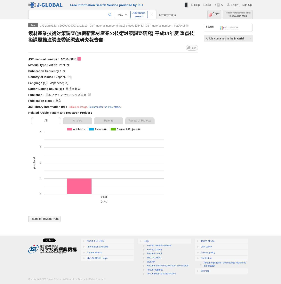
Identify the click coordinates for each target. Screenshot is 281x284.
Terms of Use (208, 241)
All (46, 120)
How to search (154, 249)
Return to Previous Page (44, 218)
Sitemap (205, 271)
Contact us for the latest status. (105, 107)
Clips (216, 15)
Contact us (206, 258)
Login (234, 4)
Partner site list (94, 252)
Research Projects (140, 120)
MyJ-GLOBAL (154, 257)
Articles (77, 120)
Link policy (206, 246)
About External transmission (161, 273)
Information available (97, 246)
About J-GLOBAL (96, 241)
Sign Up (247, 4)
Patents (108, 120)
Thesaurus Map (238, 14)
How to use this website (159, 245)
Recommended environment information (167, 265)
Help (197, 4)
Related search (155, 253)
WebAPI (151, 261)
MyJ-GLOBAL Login (97, 258)
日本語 (207, 4)
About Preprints (155, 269)
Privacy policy (208, 252)
